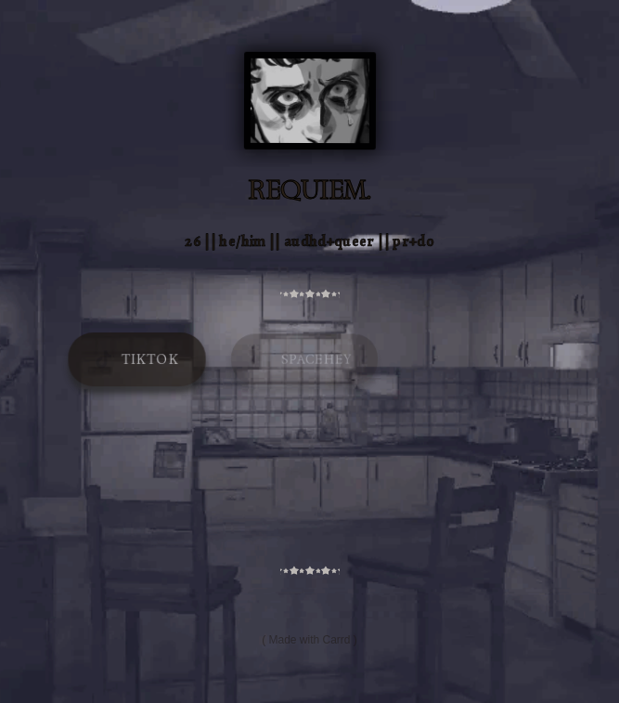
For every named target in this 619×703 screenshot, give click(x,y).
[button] (137, 359)
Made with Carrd (309, 639)
